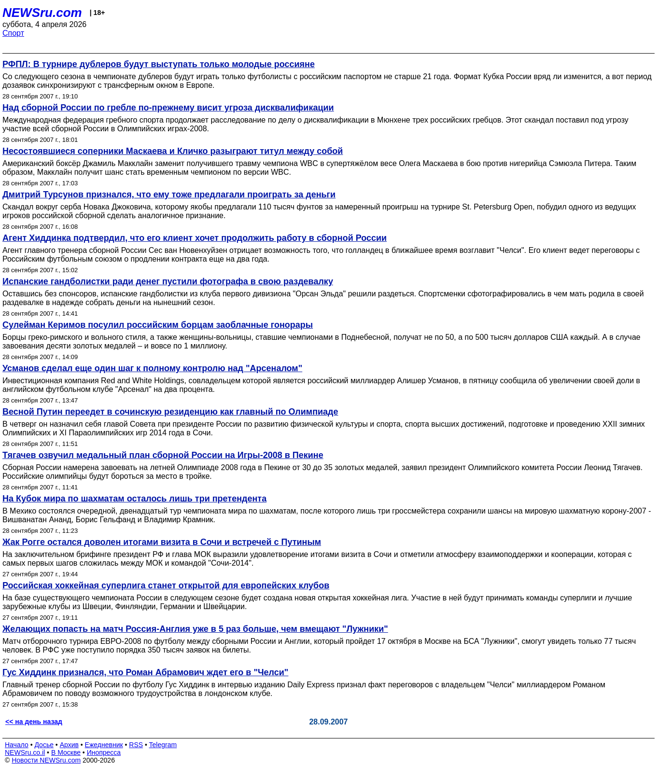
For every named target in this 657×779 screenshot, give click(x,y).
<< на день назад (33, 721)
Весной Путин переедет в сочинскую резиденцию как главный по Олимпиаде (170, 412)
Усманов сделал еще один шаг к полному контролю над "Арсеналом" (152, 368)
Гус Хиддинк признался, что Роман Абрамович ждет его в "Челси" (145, 672)
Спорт (13, 33)
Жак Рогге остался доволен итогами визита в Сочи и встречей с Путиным (161, 542)
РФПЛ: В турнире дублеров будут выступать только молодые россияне (158, 64)
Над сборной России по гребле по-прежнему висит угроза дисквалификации (168, 107)
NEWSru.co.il (25, 752)
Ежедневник (104, 745)
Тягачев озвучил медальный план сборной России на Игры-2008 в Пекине (162, 455)
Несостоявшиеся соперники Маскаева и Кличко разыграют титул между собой (172, 151)
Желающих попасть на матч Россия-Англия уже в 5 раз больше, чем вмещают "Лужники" (195, 629)
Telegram (163, 745)
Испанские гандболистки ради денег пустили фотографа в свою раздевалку (167, 281)
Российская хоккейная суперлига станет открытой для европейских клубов (165, 585)
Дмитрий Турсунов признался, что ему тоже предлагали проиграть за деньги (168, 194)
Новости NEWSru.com (46, 760)
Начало (16, 745)
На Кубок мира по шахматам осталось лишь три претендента (134, 498)
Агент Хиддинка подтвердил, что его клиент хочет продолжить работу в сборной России (194, 238)
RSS (136, 745)
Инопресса (104, 752)
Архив (69, 745)
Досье (44, 745)
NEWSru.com (42, 12)
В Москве (66, 752)
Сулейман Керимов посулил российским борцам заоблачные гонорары (157, 325)
